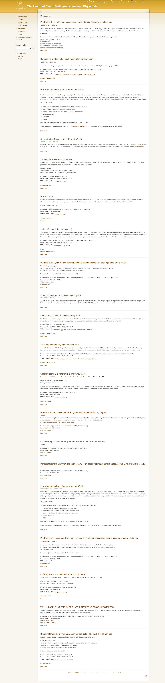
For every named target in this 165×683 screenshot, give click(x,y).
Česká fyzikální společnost (47, 251)
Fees (20, 34)
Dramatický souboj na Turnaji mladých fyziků (60, 295)
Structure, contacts (23, 22)
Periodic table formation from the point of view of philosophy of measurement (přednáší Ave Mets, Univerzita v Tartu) (93, 464)
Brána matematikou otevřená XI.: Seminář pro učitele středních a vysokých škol (76, 634)
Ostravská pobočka (45, 218)
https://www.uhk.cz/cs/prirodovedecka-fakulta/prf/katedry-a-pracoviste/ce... (75, 359)
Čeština (20, 56)
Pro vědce (121, 2)
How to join (22, 31)
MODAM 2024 (46, 196)
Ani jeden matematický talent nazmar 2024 (59, 345)
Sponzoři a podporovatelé (25, 37)
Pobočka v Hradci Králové (47, 362)
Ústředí (42, 249)
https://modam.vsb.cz (60, 214)
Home (42, 11)
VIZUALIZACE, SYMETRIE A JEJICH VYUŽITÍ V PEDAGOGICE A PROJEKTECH (77, 607)
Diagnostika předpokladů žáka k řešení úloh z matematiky (66, 59)
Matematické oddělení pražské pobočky (51, 45)
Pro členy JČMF (89, 2)
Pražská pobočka (45, 41)
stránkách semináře (138, 146)
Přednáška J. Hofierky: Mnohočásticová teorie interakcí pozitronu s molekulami (76, 22)
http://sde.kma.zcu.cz (60, 181)
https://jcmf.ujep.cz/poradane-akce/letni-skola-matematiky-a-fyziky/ (73, 330)
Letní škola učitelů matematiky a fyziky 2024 (60, 315)
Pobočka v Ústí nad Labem (48, 78)
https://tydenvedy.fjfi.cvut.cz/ (62, 245)
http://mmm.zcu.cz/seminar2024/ (63, 660)
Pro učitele (112, 2)
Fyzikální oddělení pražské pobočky (50, 43)
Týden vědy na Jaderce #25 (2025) (56, 229)
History (21, 19)
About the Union (22, 16)
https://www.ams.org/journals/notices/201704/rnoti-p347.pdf (57, 422)
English (20, 58)
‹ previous (76, 672)
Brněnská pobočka (45, 430)
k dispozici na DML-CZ (79, 126)
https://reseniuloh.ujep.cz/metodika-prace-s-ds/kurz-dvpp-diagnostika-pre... (75, 74)
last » (119, 672)
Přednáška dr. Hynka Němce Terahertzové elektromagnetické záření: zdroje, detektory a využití (83, 263)
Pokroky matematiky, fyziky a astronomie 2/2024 (62, 89)
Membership (21, 28)
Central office (23, 25)
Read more (43, 50)
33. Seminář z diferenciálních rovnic (56, 159)
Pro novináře (143, 2)
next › (113, 672)
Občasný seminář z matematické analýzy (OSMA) (63, 374)
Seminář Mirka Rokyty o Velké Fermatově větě (61, 139)
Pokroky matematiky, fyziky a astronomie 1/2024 (62, 486)
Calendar (20, 40)
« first (70, 672)
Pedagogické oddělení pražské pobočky (51, 47)
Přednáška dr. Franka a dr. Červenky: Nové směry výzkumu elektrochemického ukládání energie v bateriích (89, 538)
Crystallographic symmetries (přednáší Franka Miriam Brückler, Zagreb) (72, 441)
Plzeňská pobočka (45, 185)
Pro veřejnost (132, 2)
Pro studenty (101, 2)
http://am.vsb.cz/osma (60, 397)
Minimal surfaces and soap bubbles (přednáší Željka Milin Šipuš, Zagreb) (73, 412)
